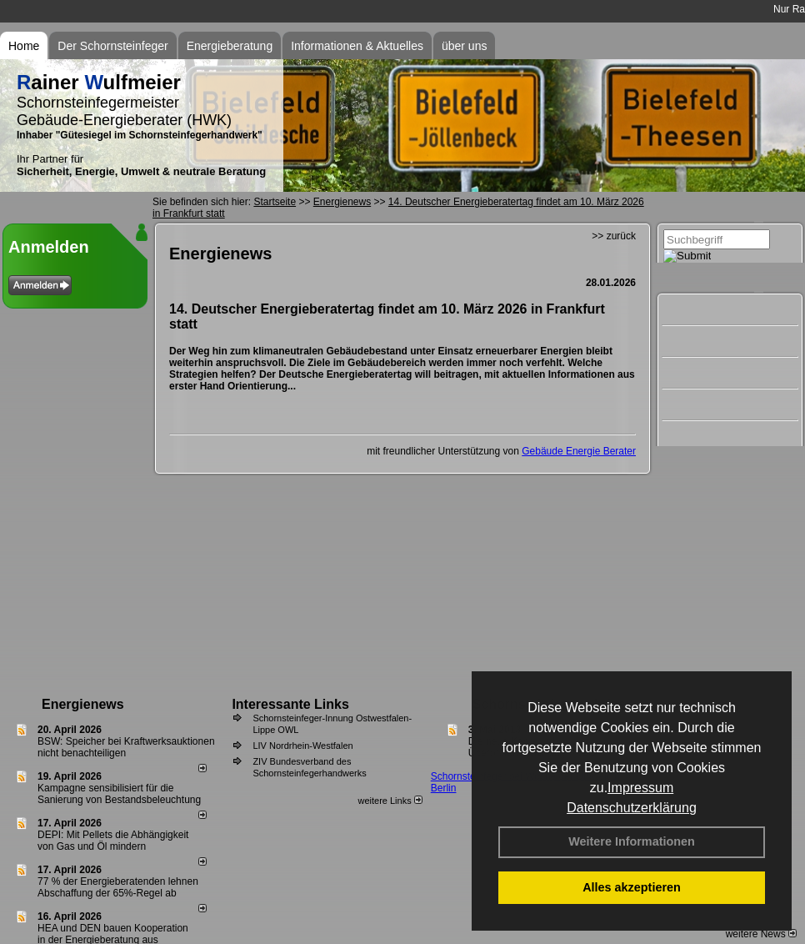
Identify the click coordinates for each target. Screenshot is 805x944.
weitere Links (390, 801)
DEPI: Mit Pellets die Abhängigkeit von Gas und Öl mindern (113, 840)
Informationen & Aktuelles (357, 46)
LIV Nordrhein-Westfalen (302, 746)
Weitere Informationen (631, 841)
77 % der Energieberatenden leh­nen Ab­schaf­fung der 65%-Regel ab (118, 887)
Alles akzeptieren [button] (631, 887)
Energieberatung (230, 46)
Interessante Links (290, 704)
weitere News (761, 934)
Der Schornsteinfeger (113, 46)
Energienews (83, 704)
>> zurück (614, 236)
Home (23, 46)
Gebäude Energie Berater (579, 451)
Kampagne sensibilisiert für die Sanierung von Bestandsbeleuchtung (119, 794)
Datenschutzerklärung (632, 808)
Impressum (640, 788)
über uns (464, 46)
